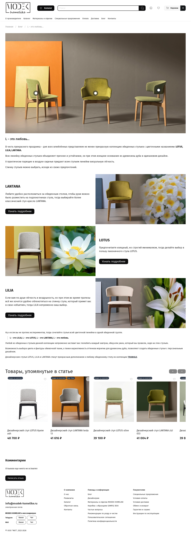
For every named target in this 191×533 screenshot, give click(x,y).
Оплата (85, 18)
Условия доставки (141, 502)
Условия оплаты (140, 498)
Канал (21, 517)
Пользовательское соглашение (101, 517)
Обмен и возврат (141, 506)
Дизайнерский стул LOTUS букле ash (25, 433)
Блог (103, 18)
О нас (66, 494)
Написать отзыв (16, 478)
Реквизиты (69, 498)
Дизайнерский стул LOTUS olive (114, 433)
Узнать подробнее (20, 211)
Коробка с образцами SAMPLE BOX (103, 506)
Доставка (95, 18)
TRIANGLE (132, 357)
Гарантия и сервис (141, 510)
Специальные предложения (67, 18)
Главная (9, 26)
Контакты (112, 18)
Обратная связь (71, 506)
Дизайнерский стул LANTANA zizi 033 (163, 433)
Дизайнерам (93, 498)
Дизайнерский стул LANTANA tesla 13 (71, 433)
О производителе (13, 18)
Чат (31, 517)
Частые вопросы (95, 510)
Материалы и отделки (42, 18)
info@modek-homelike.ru (21, 503)
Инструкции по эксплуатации (146, 513)
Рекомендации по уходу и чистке (102, 513)
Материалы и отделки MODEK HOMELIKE (105, 502)
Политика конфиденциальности (102, 521)
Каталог (46, 8)
